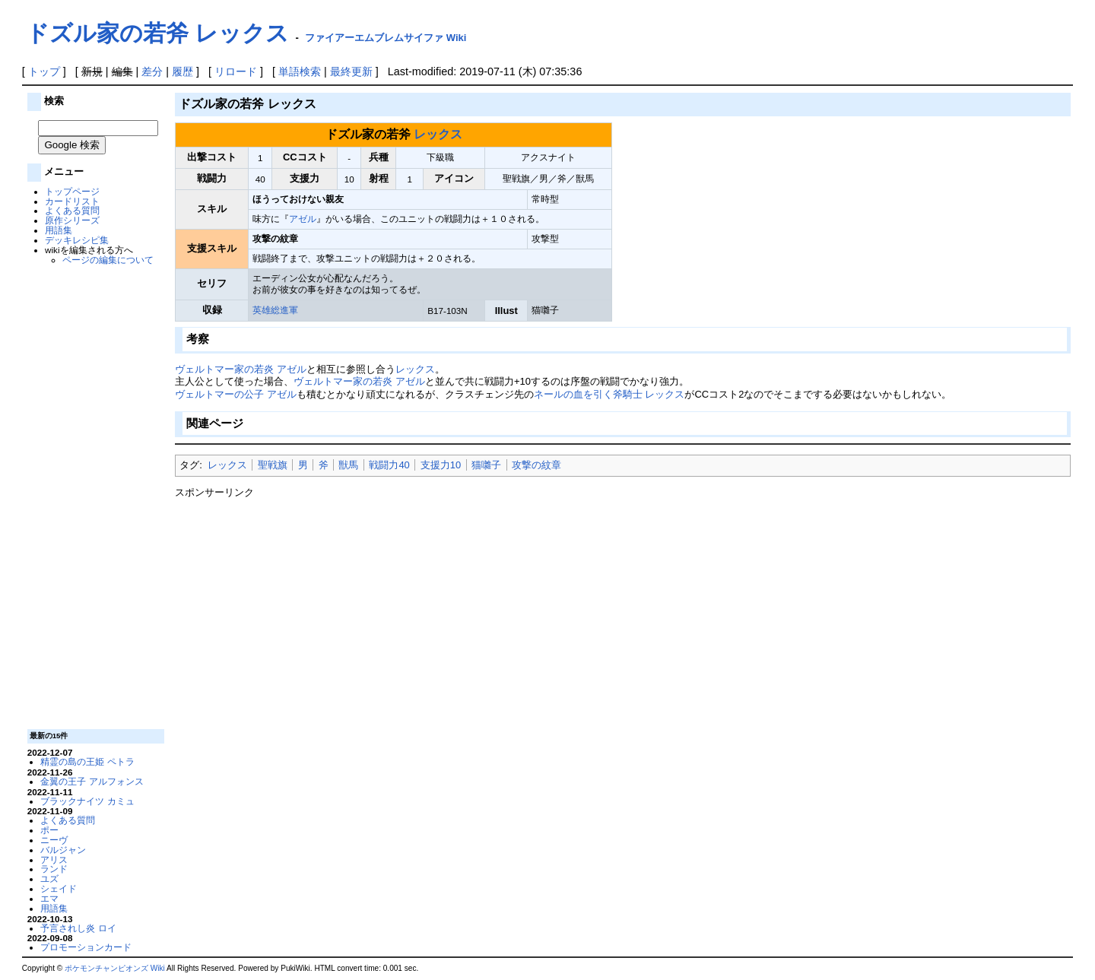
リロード (235, 71)
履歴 (182, 71)
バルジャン (63, 850)
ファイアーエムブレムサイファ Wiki (385, 37)
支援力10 (441, 465)
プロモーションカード (86, 947)
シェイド (58, 888)
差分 (152, 71)
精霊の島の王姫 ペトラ (87, 761)
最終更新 (351, 71)
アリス (54, 859)
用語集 (58, 230)
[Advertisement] (93, 496)
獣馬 (348, 465)
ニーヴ (54, 840)
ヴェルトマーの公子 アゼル (236, 394)
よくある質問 (72, 210)
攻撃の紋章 (536, 465)
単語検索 (299, 71)
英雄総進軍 (275, 310)
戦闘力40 (389, 465)
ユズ (49, 878)
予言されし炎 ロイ (78, 928)
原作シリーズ (72, 220)
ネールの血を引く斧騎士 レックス (609, 394)
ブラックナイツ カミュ (87, 801)
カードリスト (72, 201)
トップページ (72, 191)
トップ (44, 71)
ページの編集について (108, 260)
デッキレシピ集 (77, 240)
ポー (49, 830)
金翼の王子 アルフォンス (91, 781)
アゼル (302, 219)
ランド (54, 869)
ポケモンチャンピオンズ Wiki (115, 968)
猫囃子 (486, 465)
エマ (49, 898)
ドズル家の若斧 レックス (157, 33)
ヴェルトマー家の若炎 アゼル (240, 369)
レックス (438, 134)
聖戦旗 (272, 465)
